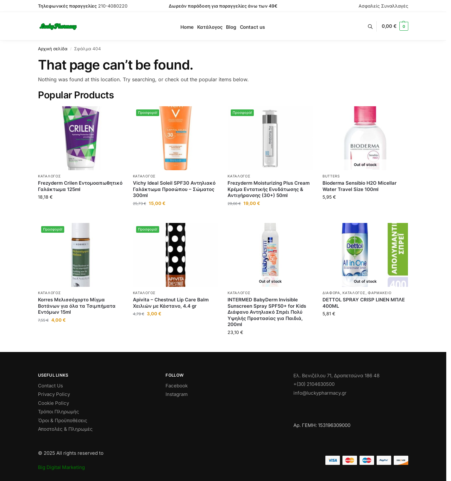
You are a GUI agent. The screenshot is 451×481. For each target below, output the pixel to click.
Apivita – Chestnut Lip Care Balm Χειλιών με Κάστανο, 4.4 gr (171, 303)
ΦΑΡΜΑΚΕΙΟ (379, 293)
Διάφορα (331, 293)
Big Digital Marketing (61, 467)
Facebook (177, 386)
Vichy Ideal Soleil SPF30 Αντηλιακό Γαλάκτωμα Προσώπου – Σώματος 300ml (174, 189)
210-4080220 (113, 6)
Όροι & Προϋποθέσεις (62, 420)
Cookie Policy (53, 403)
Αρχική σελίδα (52, 48)
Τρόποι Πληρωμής (58, 412)
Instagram (177, 394)
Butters (331, 176)
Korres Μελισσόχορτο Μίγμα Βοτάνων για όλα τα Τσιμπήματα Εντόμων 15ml (77, 306)
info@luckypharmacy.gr (320, 393)
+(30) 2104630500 (314, 384)
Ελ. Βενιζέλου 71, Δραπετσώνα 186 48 (336, 376)
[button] (395, 26)
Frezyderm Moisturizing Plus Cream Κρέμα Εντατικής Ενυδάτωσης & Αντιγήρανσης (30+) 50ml (269, 189)
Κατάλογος (49, 176)
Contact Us (50, 386)
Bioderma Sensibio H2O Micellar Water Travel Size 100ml (360, 186)
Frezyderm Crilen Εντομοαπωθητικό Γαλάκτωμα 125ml (80, 186)
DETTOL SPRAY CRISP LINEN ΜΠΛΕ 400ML (364, 303)
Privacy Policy (54, 394)
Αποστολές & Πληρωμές (65, 429)
